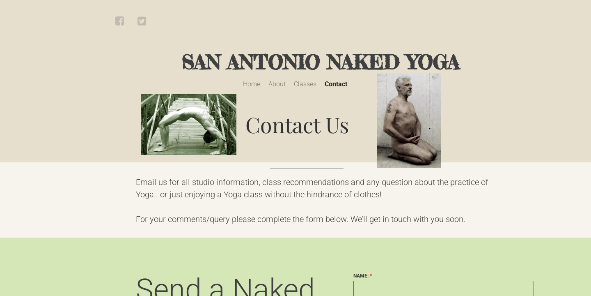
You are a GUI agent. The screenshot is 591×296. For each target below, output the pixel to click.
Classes (305, 84)
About (277, 84)
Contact (336, 84)
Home (251, 84)
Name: (362, 276)
